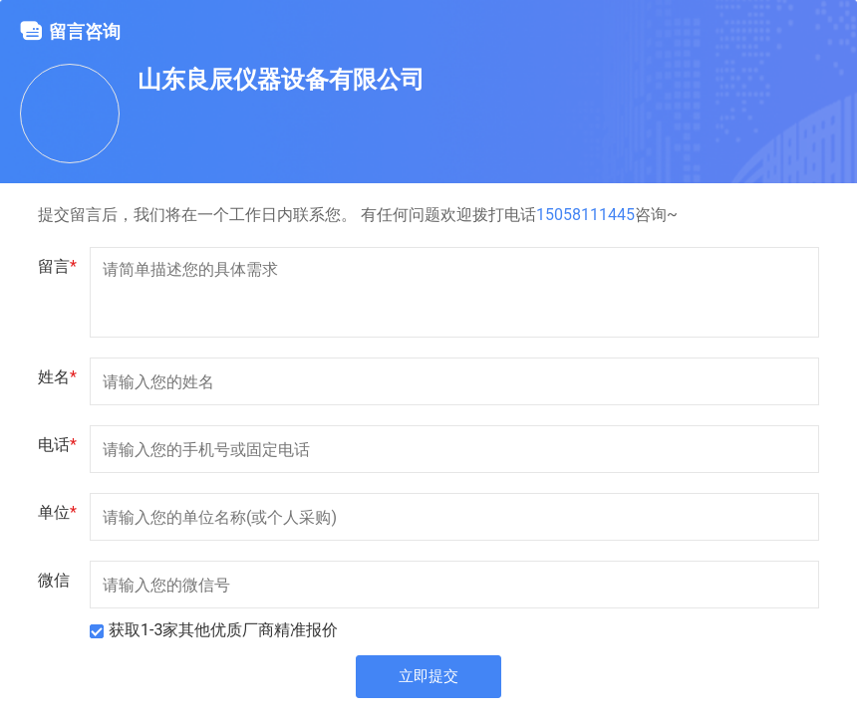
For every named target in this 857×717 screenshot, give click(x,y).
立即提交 (428, 678)
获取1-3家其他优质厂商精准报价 (223, 629)
